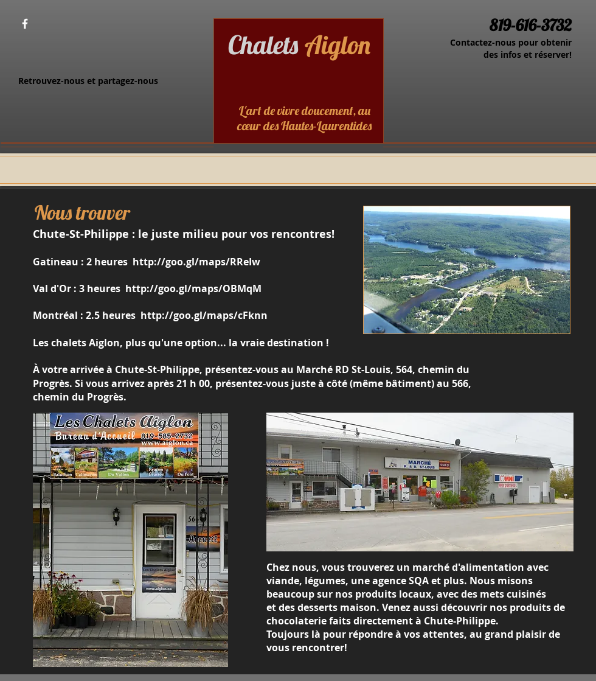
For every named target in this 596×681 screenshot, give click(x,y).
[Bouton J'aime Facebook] (59, 24)
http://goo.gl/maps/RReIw (196, 261)
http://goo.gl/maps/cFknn (204, 315)
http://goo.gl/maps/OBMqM (193, 288)
